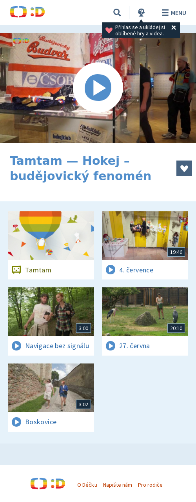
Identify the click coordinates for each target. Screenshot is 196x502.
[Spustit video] (98, 88)
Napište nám (117, 484)
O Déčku (87, 484)
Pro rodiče (150, 484)
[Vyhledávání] (117, 12)
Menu (172, 12)
